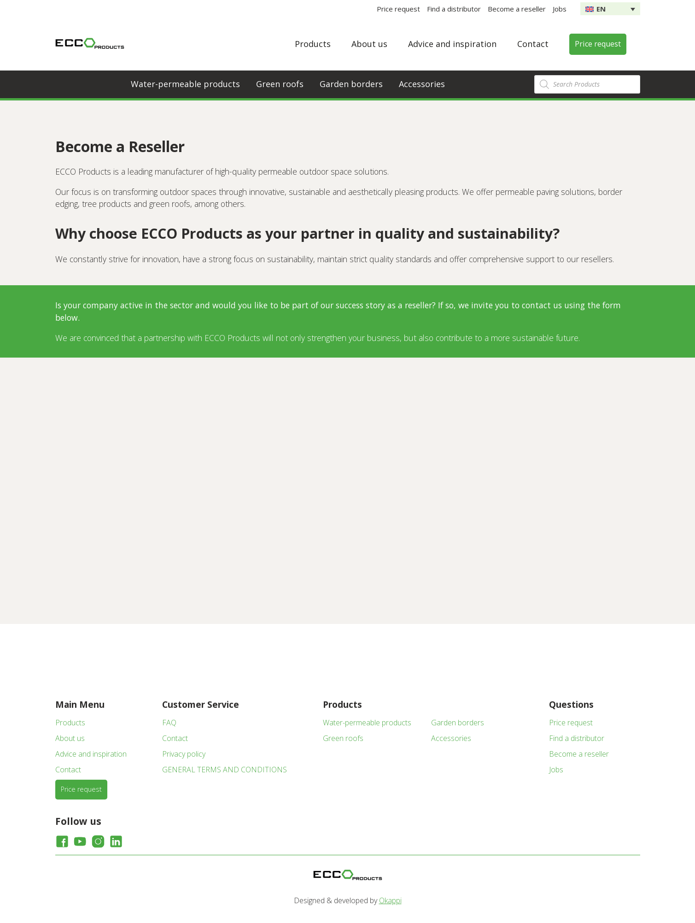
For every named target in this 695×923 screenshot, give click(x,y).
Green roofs (280, 83)
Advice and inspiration (452, 43)
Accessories (422, 83)
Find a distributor (454, 8)
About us (369, 43)
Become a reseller (517, 8)
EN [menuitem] (601, 8)
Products (313, 43)
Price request (398, 8)
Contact (533, 43)
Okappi (390, 900)
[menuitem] (610, 8)
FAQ (169, 722)
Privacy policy (183, 754)
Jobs (560, 8)
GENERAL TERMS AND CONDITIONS (224, 769)
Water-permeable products (185, 83)
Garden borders (351, 83)
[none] (610, 8)
